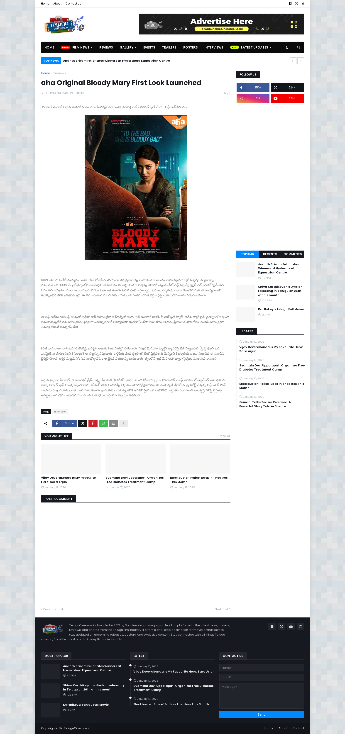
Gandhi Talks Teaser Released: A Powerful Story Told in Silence (265, 404)
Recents (270, 254)
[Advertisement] (270, 177)
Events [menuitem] (149, 47)
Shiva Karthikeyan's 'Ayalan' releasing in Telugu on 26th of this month (280, 291)
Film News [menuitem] (80, 47)
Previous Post (53, 609)
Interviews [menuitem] (214, 47)
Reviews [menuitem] (106, 47)
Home (45, 3)
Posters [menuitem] (190, 47)
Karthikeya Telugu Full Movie (281, 309)
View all (225, 436)
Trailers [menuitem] (169, 47)
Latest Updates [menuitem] (254, 47)
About (57, 3)
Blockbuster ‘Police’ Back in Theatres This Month (199, 480)
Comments (293, 254)
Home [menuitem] (49, 47)
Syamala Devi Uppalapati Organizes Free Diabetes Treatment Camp (134, 480)
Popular (247, 254)
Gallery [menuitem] (126, 47)
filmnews (59, 73)
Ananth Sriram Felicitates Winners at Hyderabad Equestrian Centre (116, 61)
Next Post (221, 609)
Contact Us (73, 3)
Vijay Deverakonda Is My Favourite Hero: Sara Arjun (68, 480)
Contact (298, 728)
